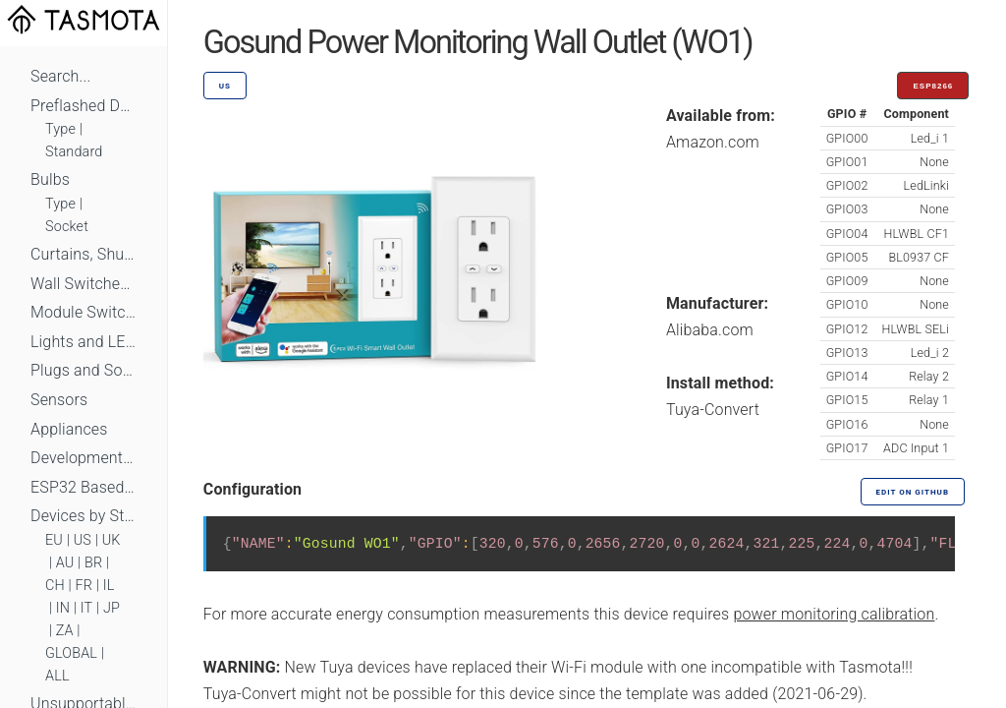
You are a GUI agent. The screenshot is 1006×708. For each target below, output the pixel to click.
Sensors (58, 399)
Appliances (69, 429)
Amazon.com (712, 142)
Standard (73, 152)
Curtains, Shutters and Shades (83, 254)
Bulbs (50, 179)
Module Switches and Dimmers (83, 312)
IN (63, 608)
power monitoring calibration (833, 614)
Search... (60, 76)
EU (54, 540)
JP (111, 608)
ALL (57, 676)
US (82, 540)
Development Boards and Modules (83, 457)
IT (87, 608)
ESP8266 (933, 86)
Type (60, 129)
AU (65, 563)
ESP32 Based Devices (83, 487)
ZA (65, 630)
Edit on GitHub (912, 492)
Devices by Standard (83, 515)
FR (84, 585)
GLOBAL (71, 653)
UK (111, 540)
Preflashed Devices (83, 105)
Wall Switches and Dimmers (83, 283)
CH (55, 585)
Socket (66, 226)
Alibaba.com (710, 330)
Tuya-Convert (712, 409)
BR (93, 563)
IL (109, 585)
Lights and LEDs (83, 341)
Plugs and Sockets (83, 370)
